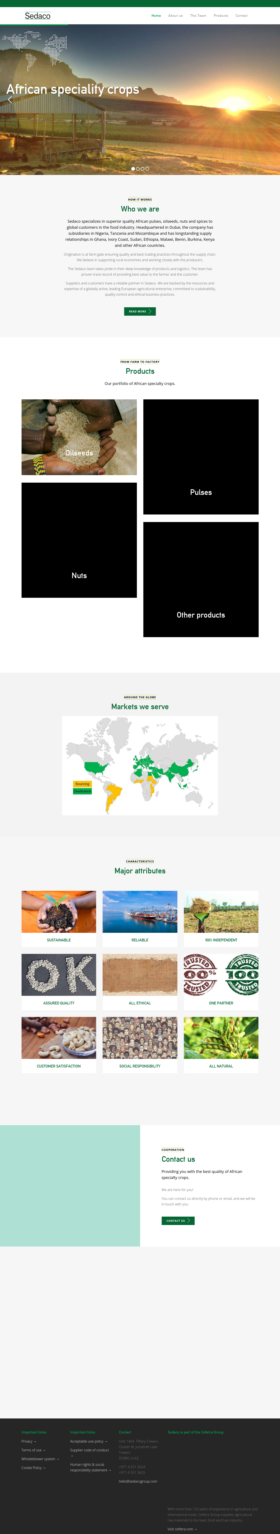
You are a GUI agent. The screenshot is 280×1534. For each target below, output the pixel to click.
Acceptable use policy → (89, 1395)
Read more (137, 311)
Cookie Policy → (34, 1422)
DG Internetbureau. (165, 1528)
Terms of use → (34, 1404)
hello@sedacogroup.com (138, 1436)
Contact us (176, 1254)
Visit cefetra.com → (183, 1483)
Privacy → (29, 1395)
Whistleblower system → (40, 1413)
